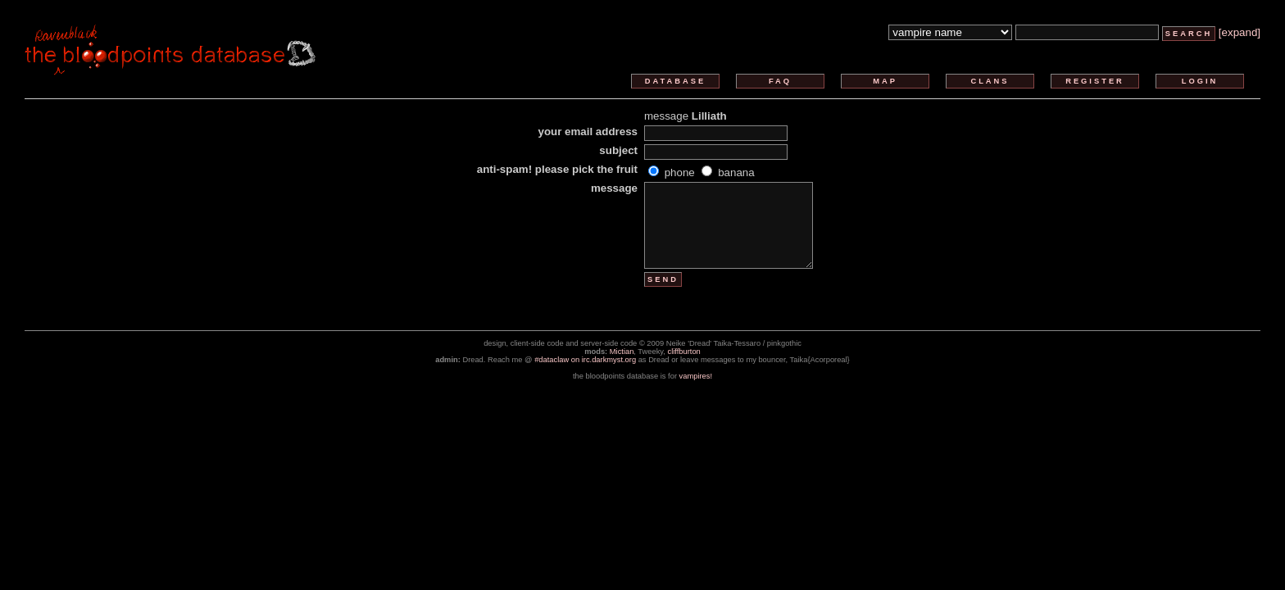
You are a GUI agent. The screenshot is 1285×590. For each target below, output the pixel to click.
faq (780, 81)
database (675, 81)
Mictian (622, 351)
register (1094, 81)
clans (989, 81)
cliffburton (684, 351)
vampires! (695, 376)
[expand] (1239, 32)
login (1200, 81)
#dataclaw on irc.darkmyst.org (585, 360)
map (885, 81)
